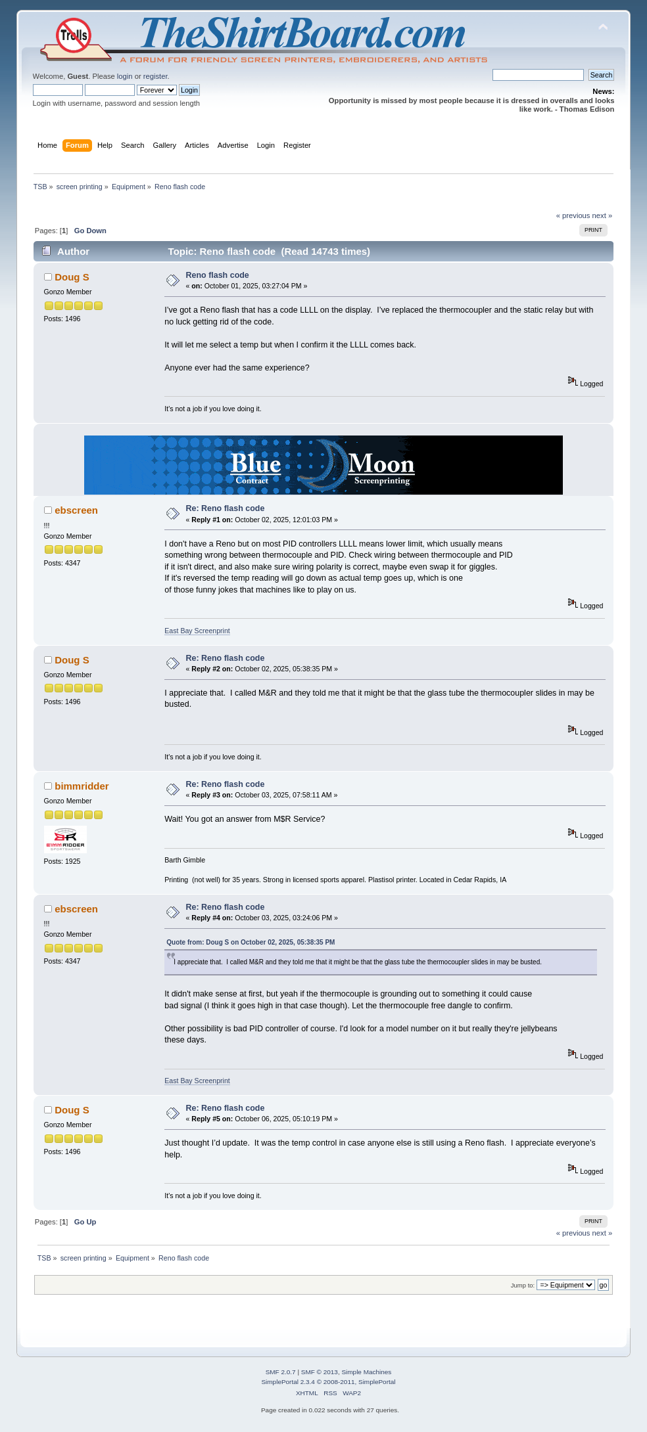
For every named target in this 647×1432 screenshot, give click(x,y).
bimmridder (81, 786)
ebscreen (76, 510)
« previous (573, 215)
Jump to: (523, 1285)
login (125, 76)
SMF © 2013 (319, 1372)
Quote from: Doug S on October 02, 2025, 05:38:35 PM (250, 942)
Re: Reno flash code (225, 508)
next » (602, 215)
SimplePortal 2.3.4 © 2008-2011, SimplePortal (328, 1381)
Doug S (72, 276)
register (155, 76)
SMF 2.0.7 (281, 1372)
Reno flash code (217, 275)
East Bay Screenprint (197, 631)
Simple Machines (366, 1372)
